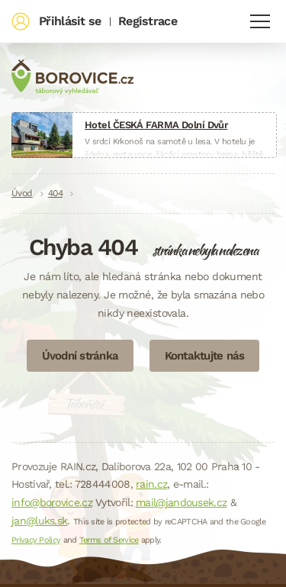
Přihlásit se (70, 21)
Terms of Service (109, 540)
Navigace (260, 21)
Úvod (22, 193)
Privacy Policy (35, 540)
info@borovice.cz (51, 502)
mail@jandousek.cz (181, 502)
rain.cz (151, 484)
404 (55, 193)
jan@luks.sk (39, 520)
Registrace (147, 21)
